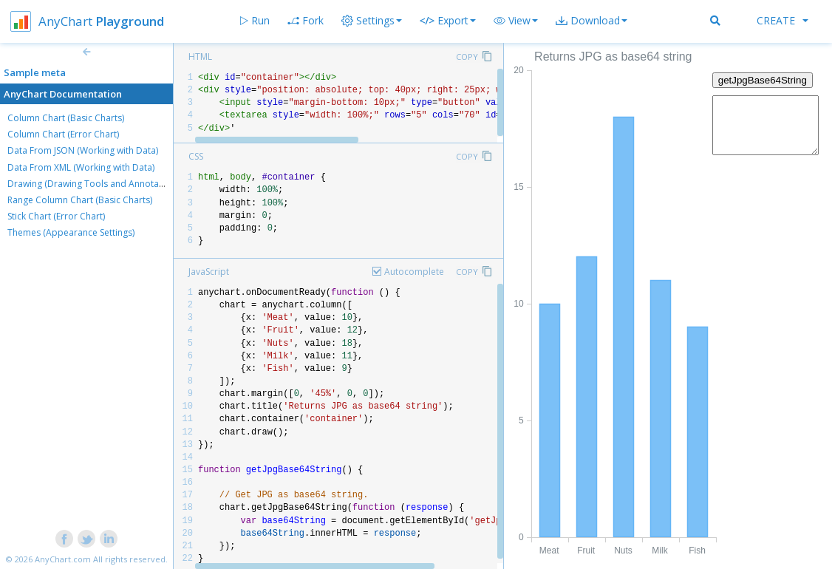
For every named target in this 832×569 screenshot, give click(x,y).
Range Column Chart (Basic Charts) (79, 200)
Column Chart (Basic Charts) (65, 118)
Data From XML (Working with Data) (80, 167)
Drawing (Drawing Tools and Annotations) (94, 183)
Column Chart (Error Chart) (63, 134)
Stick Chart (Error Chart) (56, 216)
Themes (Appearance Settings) (70, 232)
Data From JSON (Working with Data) (82, 150)
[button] (516, 20)
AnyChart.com (63, 559)
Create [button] (782, 20)
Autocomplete (414, 271)
